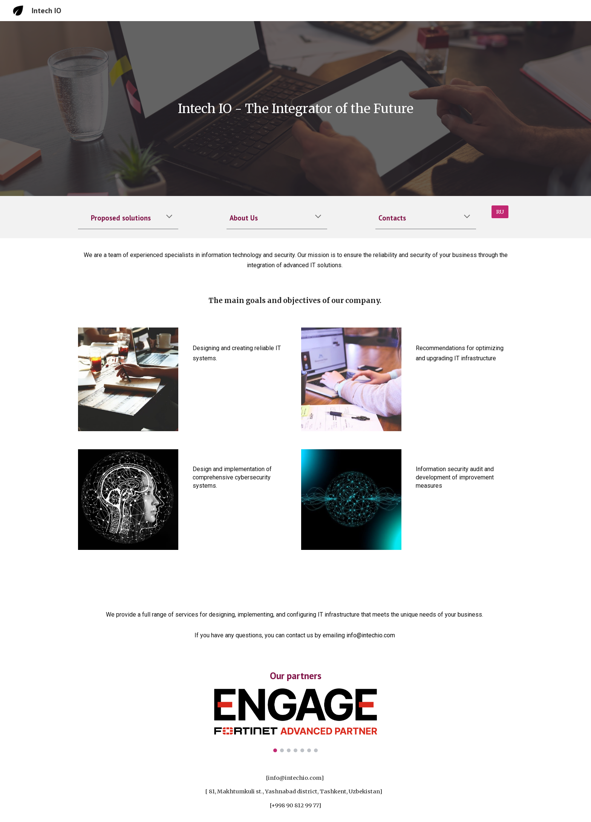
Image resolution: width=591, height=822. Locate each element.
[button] (169, 217)
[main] (295, 109)
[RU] (499, 211)
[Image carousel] (295, 720)
